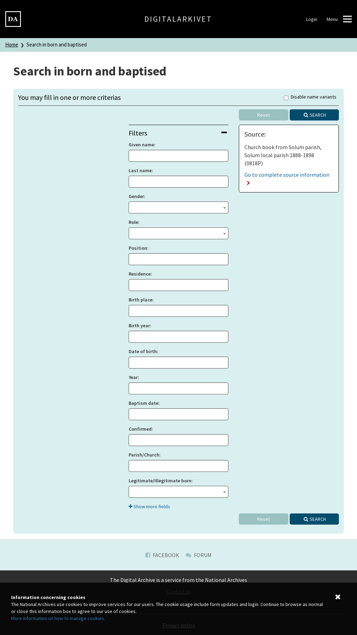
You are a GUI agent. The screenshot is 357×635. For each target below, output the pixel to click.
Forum (199, 555)
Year (133, 377)
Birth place (140, 300)
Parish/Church (144, 455)
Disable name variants (310, 97)
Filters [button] (178, 133)
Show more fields (149, 506)
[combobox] (179, 207)
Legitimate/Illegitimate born (160, 480)
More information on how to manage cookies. (58, 618)
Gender (136, 196)
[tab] (179, 133)
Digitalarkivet (178, 19)
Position (138, 248)
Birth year (139, 325)
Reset (263, 115)
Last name (140, 170)
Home (11, 44)
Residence (140, 274)
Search (318, 115)
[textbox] (178, 207)
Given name (141, 144)
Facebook (162, 555)
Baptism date (143, 403)
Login (311, 19)
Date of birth (143, 351)
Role (133, 222)
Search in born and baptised (56, 44)
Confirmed (140, 429)
